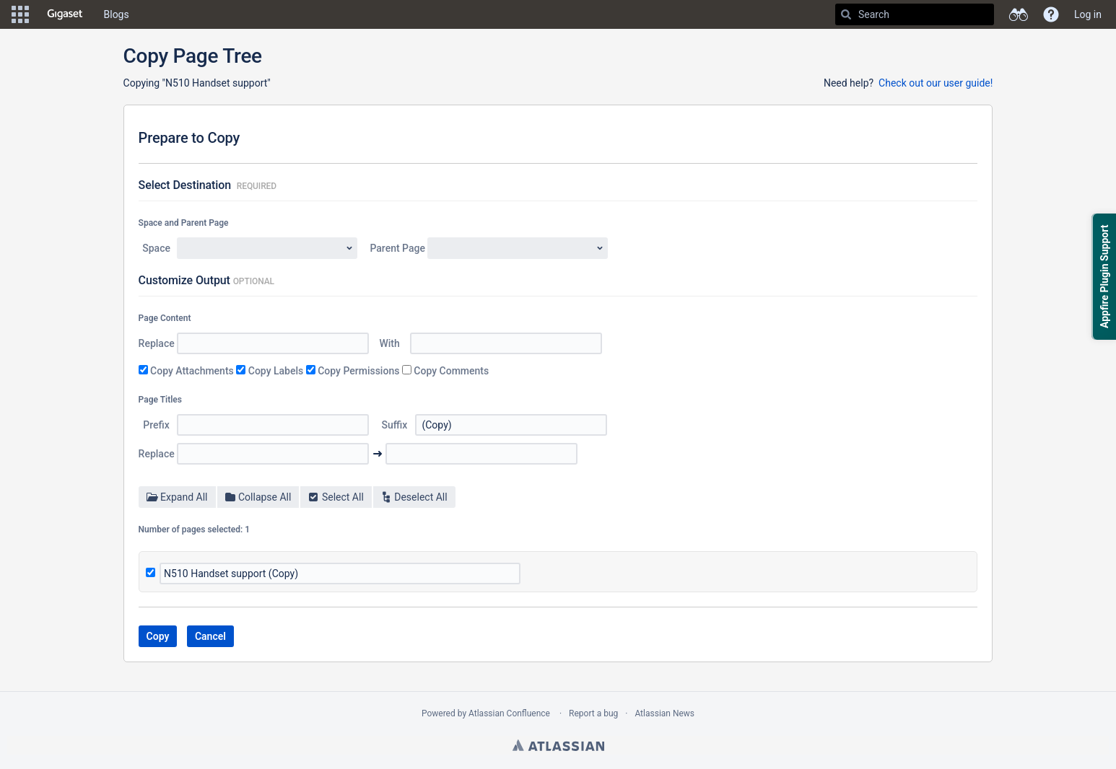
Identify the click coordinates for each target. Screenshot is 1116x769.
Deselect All (414, 497)
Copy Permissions (358, 371)
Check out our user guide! (936, 83)
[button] (20, 14)
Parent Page (398, 248)
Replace (157, 343)
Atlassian (558, 745)
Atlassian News (664, 713)
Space (156, 248)
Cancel (210, 636)
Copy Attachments (192, 371)
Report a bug (593, 713)
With (389, 343)
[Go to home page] (65, 14)
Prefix (156, 425)
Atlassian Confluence (509, 713)
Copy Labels (275, 371)
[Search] (846, 14)
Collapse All (258, 497)
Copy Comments (451, 371)
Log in (1088, 14)
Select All (335, 497)
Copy (158, 636)
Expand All (177, 497)
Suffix (395, 425)
